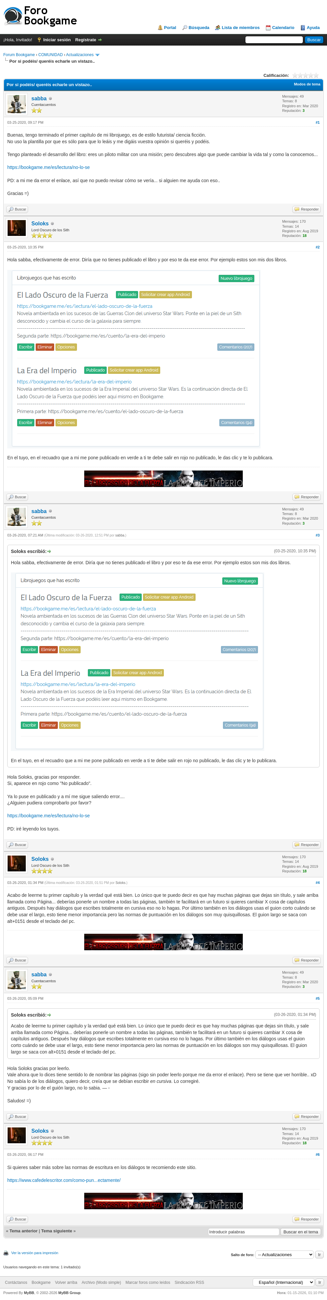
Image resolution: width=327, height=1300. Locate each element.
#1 (318, 122)
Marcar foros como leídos (148, 1282)
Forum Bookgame (19, 54)
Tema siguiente (56, 1230)
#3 (318, 535)
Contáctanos (16, 1282)
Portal (170, 27)
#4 (318, 883)
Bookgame (41, 1282)
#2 (318, 247)
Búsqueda (199, 27)
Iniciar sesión (57, 39)
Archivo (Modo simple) (101, 1282)
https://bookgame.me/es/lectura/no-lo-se (48, 167)
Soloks (40, 223)
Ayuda (313, 27)
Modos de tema (307, 84)
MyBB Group (69, 1293)
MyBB (29, 1293)
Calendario (283, 27)
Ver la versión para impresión (34, 1253)
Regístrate (85, 39)
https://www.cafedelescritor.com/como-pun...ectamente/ (64, 1180)
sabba (39, 98)
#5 (318, 998)
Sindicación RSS (189, 1282)
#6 (318, 1154)
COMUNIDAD (50, 54)
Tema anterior (24, 1230)
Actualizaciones (79, 54)
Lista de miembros (241, 27)
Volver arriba (66, 1282)
